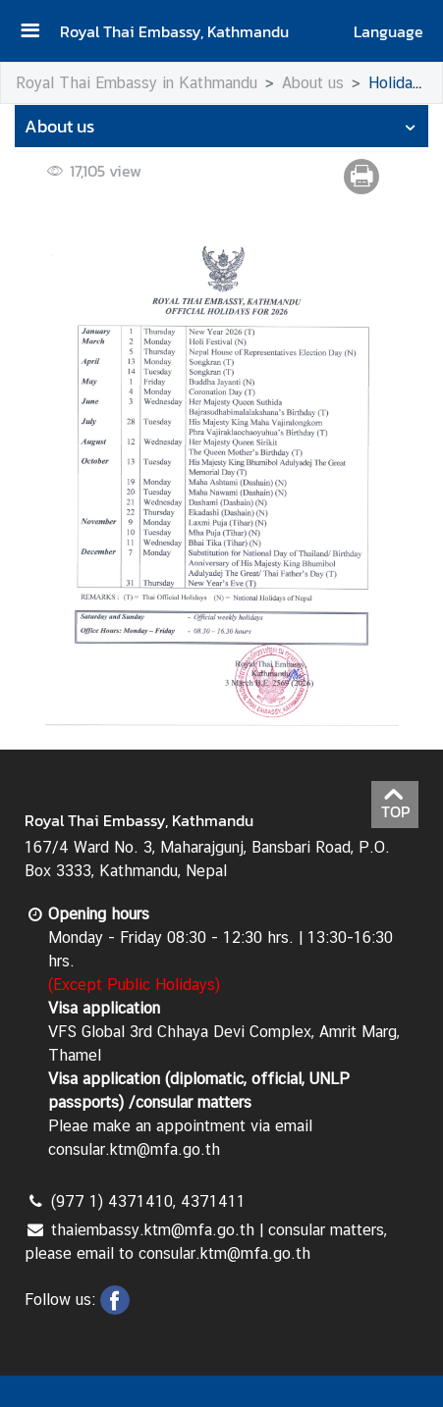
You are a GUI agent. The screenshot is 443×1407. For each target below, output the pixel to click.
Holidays (398, 83)
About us (313, 83)
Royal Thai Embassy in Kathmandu (136, 83)
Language (388, 31)
